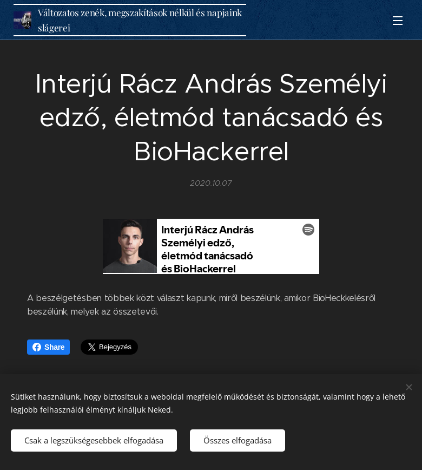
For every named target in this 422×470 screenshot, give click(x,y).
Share (48, 347)
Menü (398, 20)
